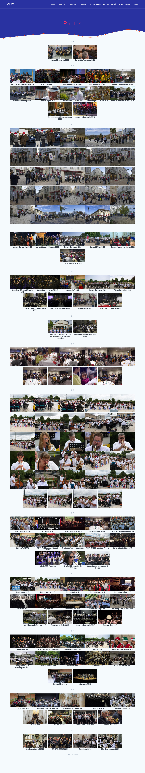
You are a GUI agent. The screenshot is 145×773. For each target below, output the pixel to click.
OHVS (10, 4)
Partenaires (95, 4)
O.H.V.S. (73, 4)
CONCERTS (63, 4)
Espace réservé (109, 4)
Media (83, 4)
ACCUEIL (53, 4)
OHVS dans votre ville (128, 4)
